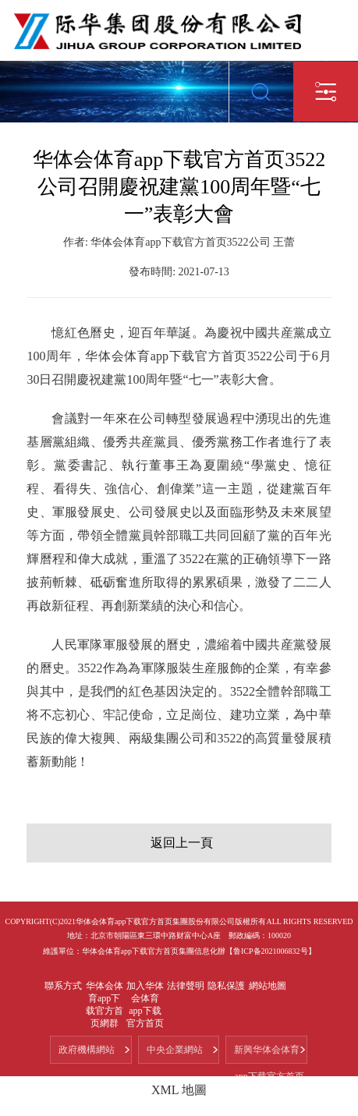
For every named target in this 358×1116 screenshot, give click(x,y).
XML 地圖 (179, 1090)
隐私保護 (226, 985)
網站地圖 (267, 985)
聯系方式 (63, 985)
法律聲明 (185, 985)
